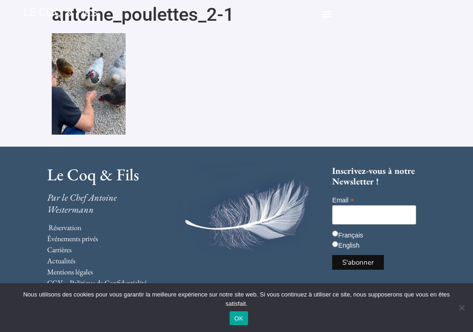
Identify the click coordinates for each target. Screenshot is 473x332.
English (348, 245)
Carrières (59, 250)
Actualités (61, 261)
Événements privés (72, 238)
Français (350, 235)
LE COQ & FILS (60, 12)
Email (343, 200)
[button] (326, 13)
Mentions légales (70, 272)
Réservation (65, 227)
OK (238, 318)
